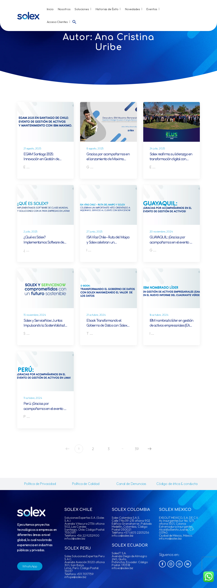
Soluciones (83, 9)
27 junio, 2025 (94, 231)
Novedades (133, 9)
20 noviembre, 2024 (161, 231)
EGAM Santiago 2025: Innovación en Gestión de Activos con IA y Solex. (41, 159)
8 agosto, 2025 (95, 148)
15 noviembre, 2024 (35, 314)
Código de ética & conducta (177, 484)
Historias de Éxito (108, 9)
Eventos (153, 9)
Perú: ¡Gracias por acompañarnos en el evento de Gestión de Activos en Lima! (45, 409)
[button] (74, 21)
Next (148, 448)
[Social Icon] (162, 564)
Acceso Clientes (58, 22)
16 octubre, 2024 (159, 314)
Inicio (50, 9)
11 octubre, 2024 (33, 398)
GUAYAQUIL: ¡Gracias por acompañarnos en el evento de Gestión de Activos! (171, 242)
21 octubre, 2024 (96, 314)
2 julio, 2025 (31, 231)
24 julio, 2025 (157, 148)
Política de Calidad (85, 484)
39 (137, 449)
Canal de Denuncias (131, 484)
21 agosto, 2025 (32, 148)
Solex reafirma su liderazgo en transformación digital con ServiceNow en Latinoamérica (171, 159)
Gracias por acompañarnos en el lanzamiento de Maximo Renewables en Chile (107, 159)
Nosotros (64, 9)
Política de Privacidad (40, 484)
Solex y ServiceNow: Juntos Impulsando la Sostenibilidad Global (44, 326)
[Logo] (28, 16)
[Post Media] (45, 122)
